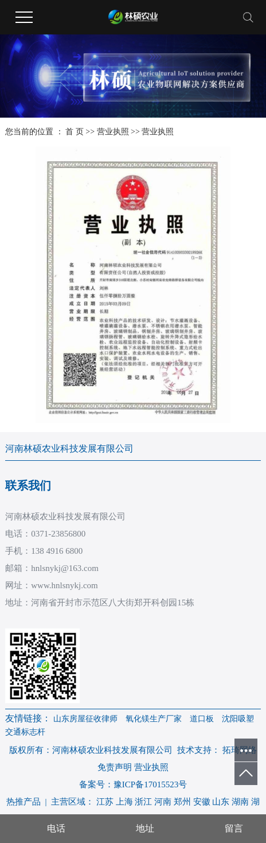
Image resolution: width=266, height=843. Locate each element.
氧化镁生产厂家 (154, 718)
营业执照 (113, 131)
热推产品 (23, 801)
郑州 (182, 801)
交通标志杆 (25, 732)
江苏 (105, 801)
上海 (124, 801)
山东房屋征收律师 (85, 718)
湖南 (240, 801)
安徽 (201, 801)
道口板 (202, 718)
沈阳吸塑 (238, 718)
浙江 (143, 801)
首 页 (74, 131)
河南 (162, 801)
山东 (220, 801)
